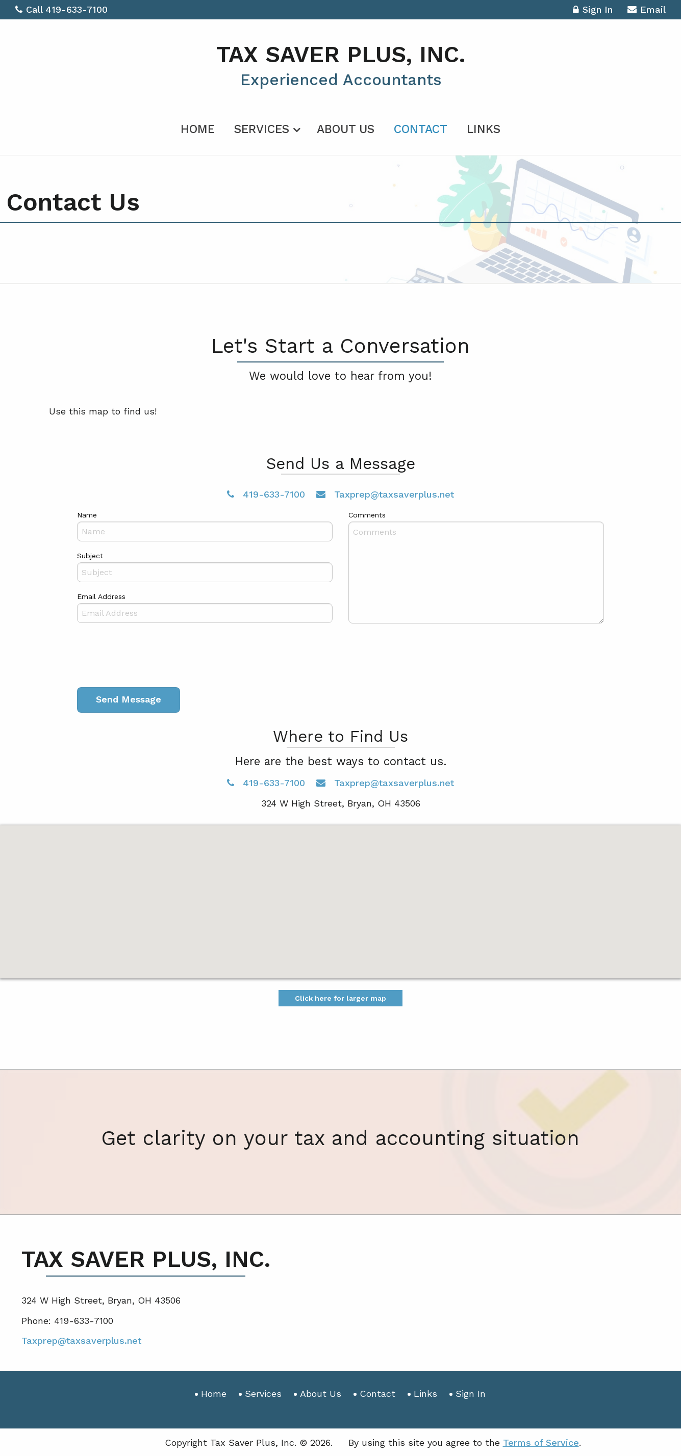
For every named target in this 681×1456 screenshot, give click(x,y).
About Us (345, 129)
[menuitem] (197, 127)
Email (646, 11)
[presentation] (154, 657)
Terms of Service (541, 1442)
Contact (420, 129)
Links (483, 129)
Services (261, 129)
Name (87, 514)
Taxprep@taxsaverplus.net (385, 493)
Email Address (101, 596)
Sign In (593, 11)
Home (198, 129)
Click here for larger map (340, 998)
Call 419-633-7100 (61, 9)
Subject (90, 555)
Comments (367, 514)
